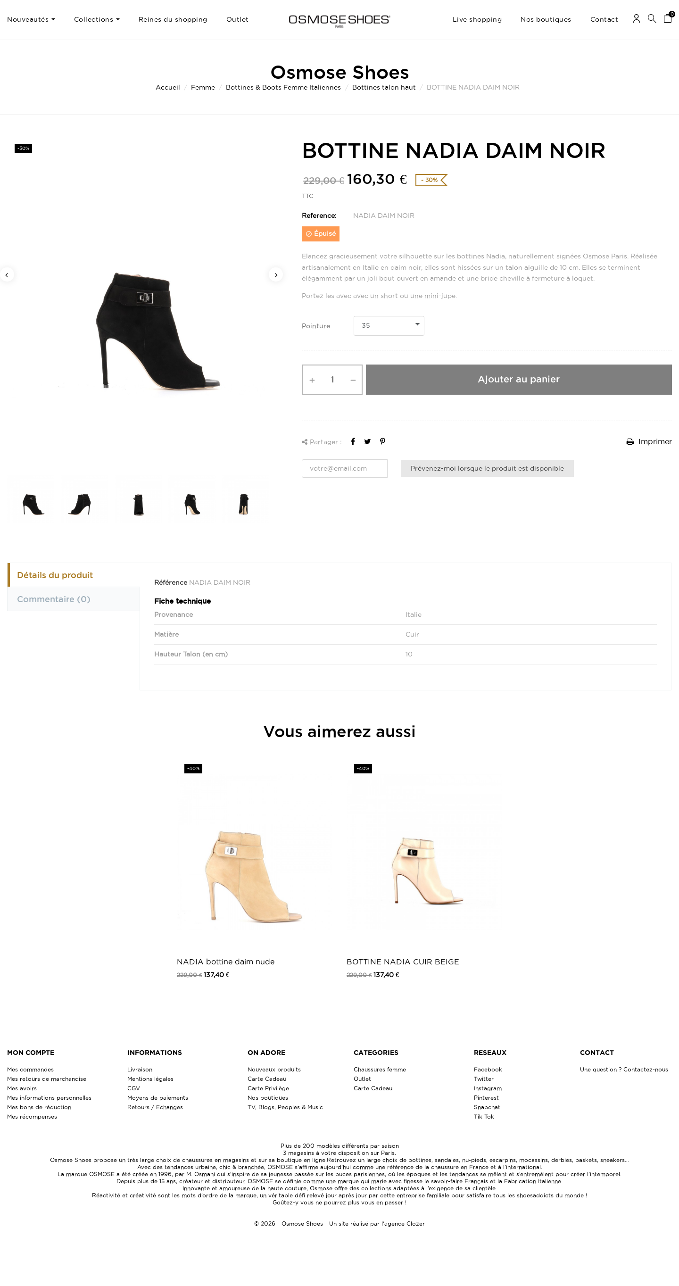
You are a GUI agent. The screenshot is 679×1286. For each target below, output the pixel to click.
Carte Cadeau (267, 1079)
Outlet (362, 1079)
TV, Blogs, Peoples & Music (285, 1107)
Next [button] (276, 274)
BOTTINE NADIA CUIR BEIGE (403, 961)
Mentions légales (150, 1079)
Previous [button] (7, 274)
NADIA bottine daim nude (225, 961)
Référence (170, 582)
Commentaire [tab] (54, 599)
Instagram (488, 1088)
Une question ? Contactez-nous (624, 1069)
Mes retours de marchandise (46, 1079)
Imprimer (649, 441)
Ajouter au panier (519, 379)
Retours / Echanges (155, 1107)
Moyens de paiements (157, 1098)
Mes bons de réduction (39, 1107)
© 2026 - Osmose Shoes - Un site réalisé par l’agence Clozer (339, 1223)
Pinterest (486, 1098)
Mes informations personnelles (49, 1098)
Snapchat (487, 1107)
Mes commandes (30, 1069)
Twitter (484, 1079)
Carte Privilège (268, 1088)
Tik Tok (484, 1116)
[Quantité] (332, 379)
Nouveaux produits (274, 1069)
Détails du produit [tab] (55, 575)
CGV (133, 1088)
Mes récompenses (32, 1116)
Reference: (319, 215)
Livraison (139, 1069)
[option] (141, 300)
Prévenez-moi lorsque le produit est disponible (487, 468)
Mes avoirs (22, 1088)
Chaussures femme (380, 1069)
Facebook (488, 1069)
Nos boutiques (268, 1098)
